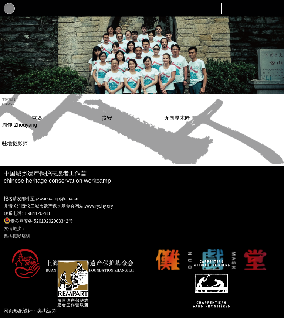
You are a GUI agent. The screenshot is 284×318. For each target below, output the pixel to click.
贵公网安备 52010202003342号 (38, 220)
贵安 (107, 118)
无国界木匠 (177, 118)
